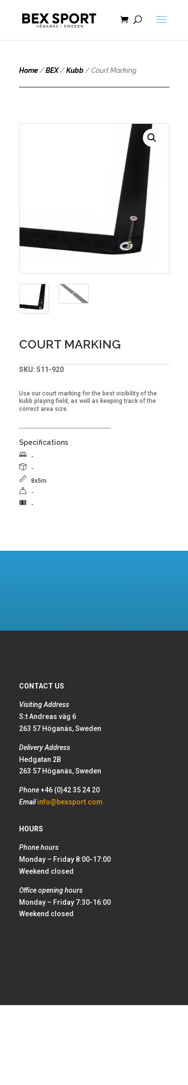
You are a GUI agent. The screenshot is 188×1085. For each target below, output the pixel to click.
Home (28, 70)
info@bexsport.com (70, 802)
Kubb (75, 70)
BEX (52, 70)
